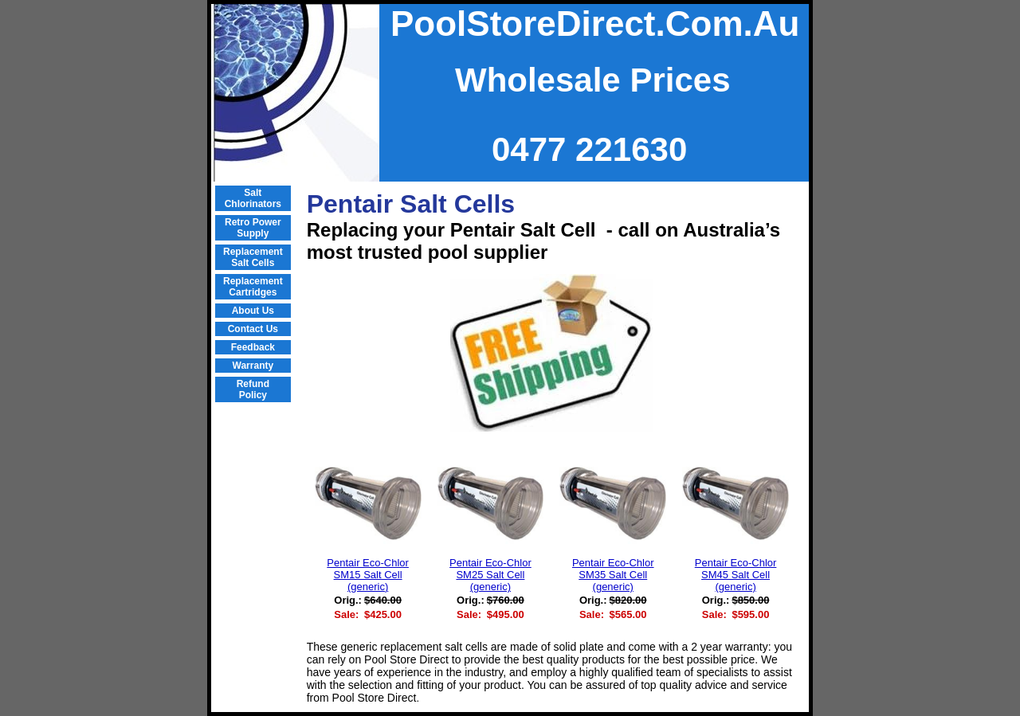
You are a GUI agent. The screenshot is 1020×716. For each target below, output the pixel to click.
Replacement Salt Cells (253, 257)
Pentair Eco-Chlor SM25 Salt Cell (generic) (490, 575)
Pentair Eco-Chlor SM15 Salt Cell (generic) (368, 575)
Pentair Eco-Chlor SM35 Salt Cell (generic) (613, 575)
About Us (253, 310)
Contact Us (253, 329)
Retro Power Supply (253, 228)
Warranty (253, 365)
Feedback (253, 347)
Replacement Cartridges (253, 287)
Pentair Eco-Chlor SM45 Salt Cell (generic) (736, 575)
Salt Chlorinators (253, 198)
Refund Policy (253, 389)
